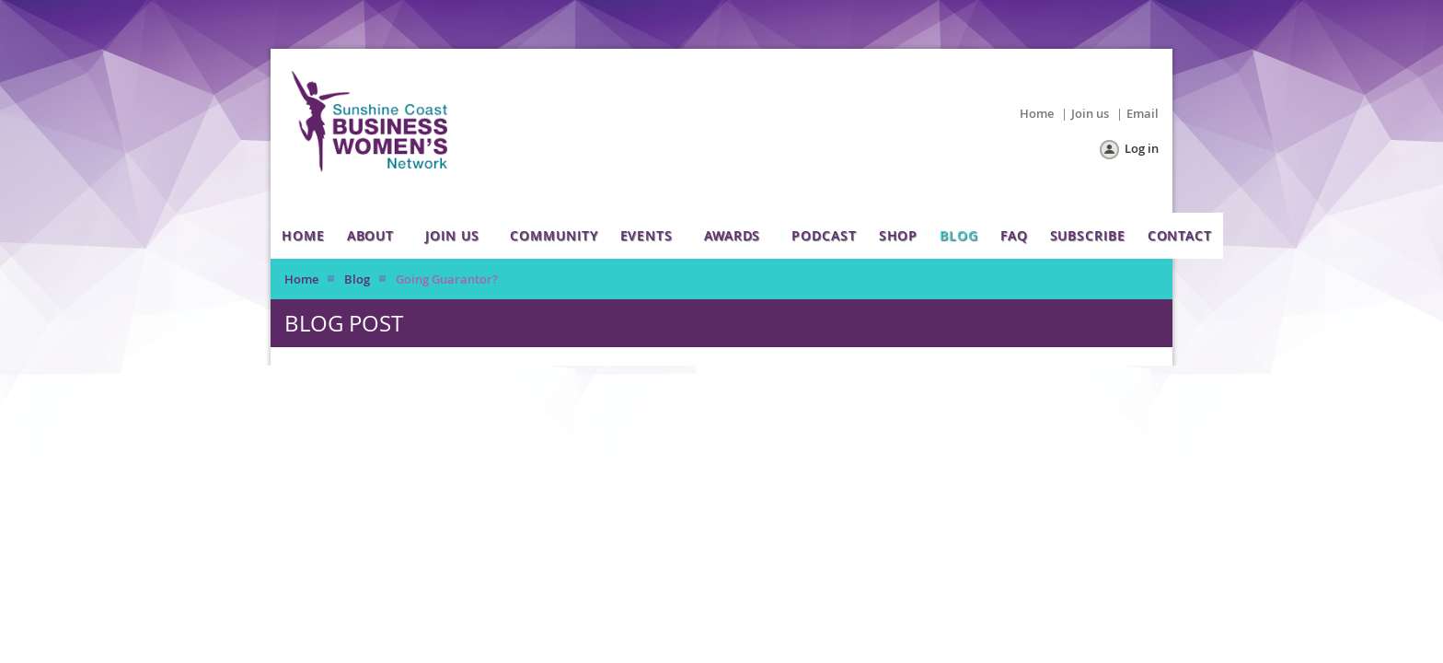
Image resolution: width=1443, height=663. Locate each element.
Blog (357, 279)
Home (1037, 113)
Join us (1090, 113)
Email (1142, 113)
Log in (1142, 148)
